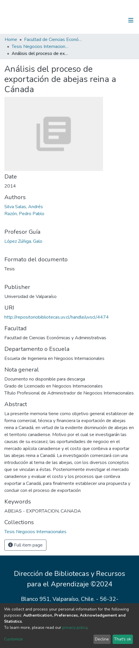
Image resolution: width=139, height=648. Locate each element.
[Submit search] (100, 20)
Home (11, 39)
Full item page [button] (25, 545)
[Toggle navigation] (131, 20)
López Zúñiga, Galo (23, 241)
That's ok (122, 639)
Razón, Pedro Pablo (24, 213)
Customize (13, 639)
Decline (102, 639)
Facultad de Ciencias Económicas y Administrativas (53, 39)
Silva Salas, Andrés (23, 206)
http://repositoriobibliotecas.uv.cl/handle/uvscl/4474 (56, 317)
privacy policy (74, 627)
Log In (112, 20)
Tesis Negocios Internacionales (41, 46)
